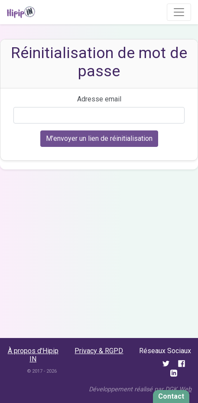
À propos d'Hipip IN (33, 355)
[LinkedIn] (174, 372)
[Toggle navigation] (179, 12)
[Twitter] (167, 362)
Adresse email (99, 99)
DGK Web (178, 389)
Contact (171, 396)
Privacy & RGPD (99, 351)
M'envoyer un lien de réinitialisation (99, 138)
